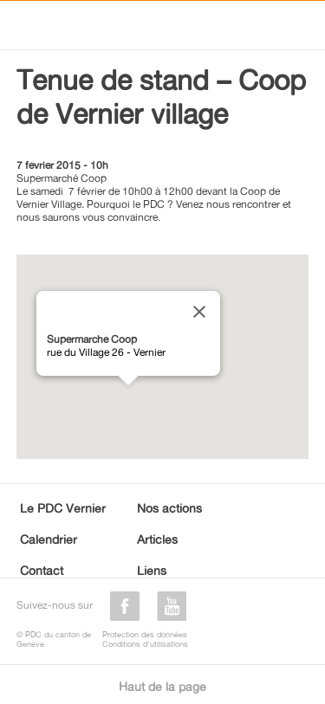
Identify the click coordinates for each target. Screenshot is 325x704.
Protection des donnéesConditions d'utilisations (145, 639)
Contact (41, 570)
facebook (125, 606)
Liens (151, 570)
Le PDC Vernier (63, 508)
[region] (162, 357)
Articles (157, 539)
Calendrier (48, 539)
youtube (171, 606)
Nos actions (169, 508)
